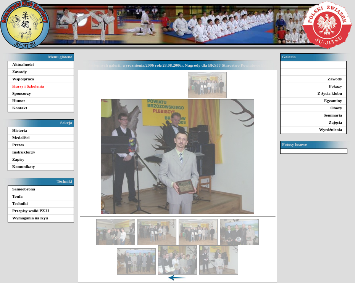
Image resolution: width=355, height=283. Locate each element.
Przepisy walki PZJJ (30, 210)
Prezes (18, 144)
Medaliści (20, 137)
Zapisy (18, 159)
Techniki (20, 203)
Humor (18, 100)
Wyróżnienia (330, 129)
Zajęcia (335, 122)
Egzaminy (333, 100)
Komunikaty (23, 166)
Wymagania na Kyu (30, 218)
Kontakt (19, 108)
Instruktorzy (23, 152)
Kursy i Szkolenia (28, 86)
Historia (19, 130)
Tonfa (17, 196)
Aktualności (23, 64)
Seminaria (333, 115)
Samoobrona (23, 189)
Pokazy (335, 86)
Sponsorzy (21, 93)
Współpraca (23, 79)
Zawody (19, 71)
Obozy (336, 108)
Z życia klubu (330, 93)
